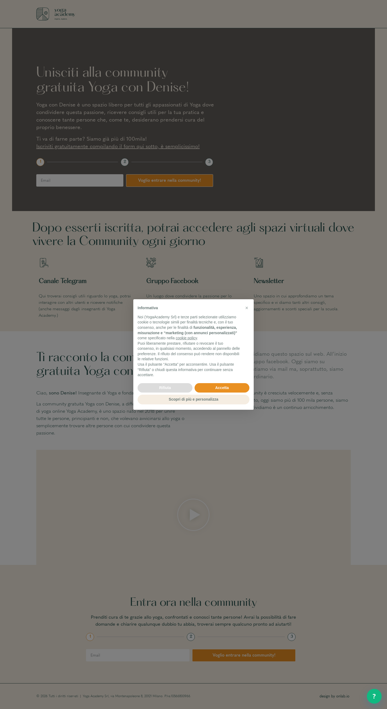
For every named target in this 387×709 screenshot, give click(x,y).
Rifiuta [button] (165, 388)
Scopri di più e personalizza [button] (193, 399)
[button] (246, 308)
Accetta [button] (222, 388)
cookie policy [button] (186, 338)
